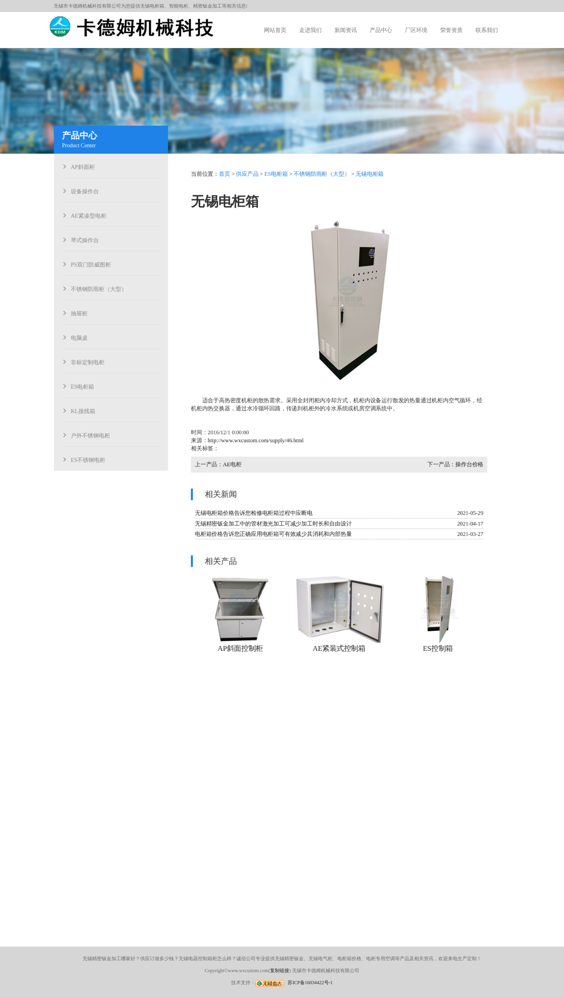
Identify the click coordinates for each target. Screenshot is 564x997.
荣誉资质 (451, 30)
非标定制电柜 (90, 361)
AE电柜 (233, 464)
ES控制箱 (436, 646)
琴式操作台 (87, 239)
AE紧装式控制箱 (339, 646)
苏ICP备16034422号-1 (310, 982)
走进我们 (310, 30)
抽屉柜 (81, 312)
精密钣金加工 (207, 6)
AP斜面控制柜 (241, 646)
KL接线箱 (85, 410)
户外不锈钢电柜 (93, 434)
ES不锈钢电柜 (90, 459)
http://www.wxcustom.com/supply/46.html (256, 440)
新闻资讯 (345, 30)
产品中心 (381, 30)
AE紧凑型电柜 (91, 215)
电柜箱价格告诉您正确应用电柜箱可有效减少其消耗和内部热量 (274, 533)
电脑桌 (81, 337)
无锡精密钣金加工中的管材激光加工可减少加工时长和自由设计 (274, 522)
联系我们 (486, 30)
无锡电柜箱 (152, 6)
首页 (226, 177)
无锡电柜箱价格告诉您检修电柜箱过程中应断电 (255, 512)
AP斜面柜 (85, 166)
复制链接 (279, 970)
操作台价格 (467, 464)
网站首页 (275, 30)
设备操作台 (87, 190)
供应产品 (248, 177)
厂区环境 (416, 30)
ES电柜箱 (85, 386)
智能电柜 (178, 6)
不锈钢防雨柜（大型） (101, 288)
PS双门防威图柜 (93, 264)
